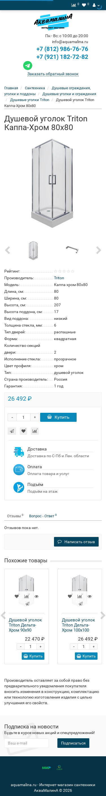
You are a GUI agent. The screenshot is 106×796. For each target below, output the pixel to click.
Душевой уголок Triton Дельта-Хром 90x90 (25, 625)
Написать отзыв (76, 541)
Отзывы (15, 515)
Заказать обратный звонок (53, 74)
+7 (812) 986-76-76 (62, 49)
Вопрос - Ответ (43, 515)
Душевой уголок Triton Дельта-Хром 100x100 (78, 625)
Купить (58, 417)
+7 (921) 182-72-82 (55, 56)
